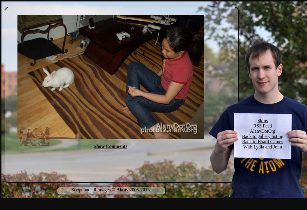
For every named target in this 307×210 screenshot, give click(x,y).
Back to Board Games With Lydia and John (262, 144)
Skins (263, 120)
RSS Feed (262, 125)
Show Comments (110, 146)
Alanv (122, 189)
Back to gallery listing (262, 136)
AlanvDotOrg (263, 131)
